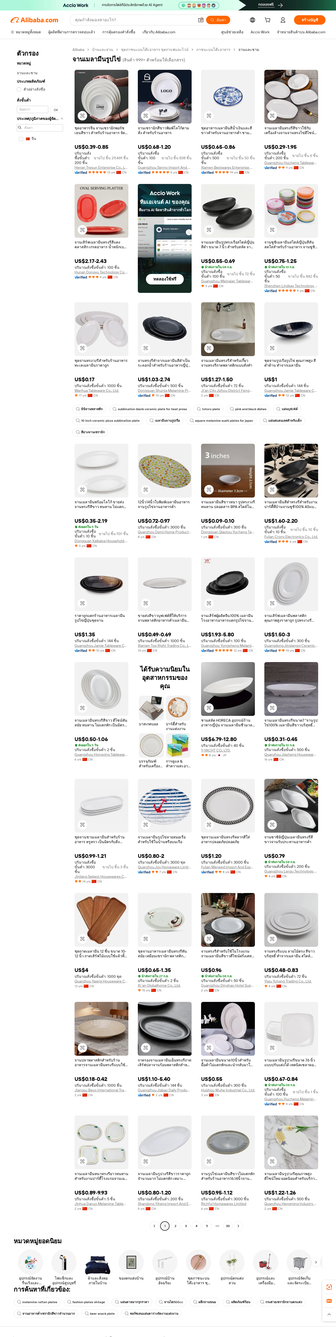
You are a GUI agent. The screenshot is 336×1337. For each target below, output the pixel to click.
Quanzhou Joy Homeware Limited (165, 867)
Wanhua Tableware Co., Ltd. (97, 390)
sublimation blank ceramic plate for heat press (150, 409)
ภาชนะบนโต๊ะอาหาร (213, 49)
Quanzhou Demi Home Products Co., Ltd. (165, 532)
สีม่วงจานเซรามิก (90, 432)
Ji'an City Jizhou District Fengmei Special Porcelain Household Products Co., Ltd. (228, 390)
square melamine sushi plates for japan (221, 421)
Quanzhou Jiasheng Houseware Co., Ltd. (291, 754)
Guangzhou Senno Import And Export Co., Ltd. (165, 167)
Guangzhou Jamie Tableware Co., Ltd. (291, 390)
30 (228, 1226)
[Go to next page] (238, 1226)
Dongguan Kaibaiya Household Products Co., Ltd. (101, 541)
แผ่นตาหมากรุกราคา (132, 1302)
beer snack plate (100, 1314)
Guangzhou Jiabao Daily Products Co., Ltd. (165, 1090)
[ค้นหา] (218, 20)
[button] (201, 20)
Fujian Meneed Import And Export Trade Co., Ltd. (228, 867)
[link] (329, 1287)
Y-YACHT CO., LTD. (215, 750)
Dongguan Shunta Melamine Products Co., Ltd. (165, 390)
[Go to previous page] (154, 1226)
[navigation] (40, 638)
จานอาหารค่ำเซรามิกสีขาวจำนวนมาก (46, 1314)
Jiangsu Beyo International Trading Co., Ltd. (101, 1090)
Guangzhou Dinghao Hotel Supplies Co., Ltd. (228, 985)
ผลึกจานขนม (204, 1302)
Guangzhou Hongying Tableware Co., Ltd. (101, 754)
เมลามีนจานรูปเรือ (165, 421)
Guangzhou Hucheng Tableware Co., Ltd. (291, 163)
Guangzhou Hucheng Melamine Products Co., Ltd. (291, 1099)
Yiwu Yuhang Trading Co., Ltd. (288, 981)
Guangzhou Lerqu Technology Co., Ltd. (291, 871)
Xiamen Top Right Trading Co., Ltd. (165, 645)
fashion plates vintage (86, 1302)
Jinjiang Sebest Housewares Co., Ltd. (101, 876)
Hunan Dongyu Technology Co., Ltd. (101, 272)
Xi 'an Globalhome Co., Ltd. (159, 985)
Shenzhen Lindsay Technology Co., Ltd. (291, 286)
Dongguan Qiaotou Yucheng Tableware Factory (228, 532)
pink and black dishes (248, 409)
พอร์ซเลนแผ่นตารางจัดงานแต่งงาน (151, 1314)
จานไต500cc (171, 1302)
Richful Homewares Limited (223, 1204)
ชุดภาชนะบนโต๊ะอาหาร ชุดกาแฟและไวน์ (154, 49)
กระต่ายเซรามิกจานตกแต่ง (281, 1302)
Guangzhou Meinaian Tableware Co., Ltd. (228, 281)
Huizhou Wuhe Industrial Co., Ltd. (228, 1090)
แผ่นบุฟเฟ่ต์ (287, 409)
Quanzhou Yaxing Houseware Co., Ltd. (101, 981)
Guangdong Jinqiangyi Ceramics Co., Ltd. (291, 645)
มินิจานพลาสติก (89, 409)
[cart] (268, 21)
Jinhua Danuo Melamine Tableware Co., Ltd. (101, 1204)
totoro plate (208, 409)
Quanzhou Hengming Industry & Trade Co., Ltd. (291, 1204)
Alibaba (78, 49)
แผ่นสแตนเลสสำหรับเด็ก (282, 421)
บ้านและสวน (102, 49)
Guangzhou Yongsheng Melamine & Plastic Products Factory (228, 645)
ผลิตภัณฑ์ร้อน (238, 1302)
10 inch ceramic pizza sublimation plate (108, 421)
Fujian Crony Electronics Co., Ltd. (291, 537)
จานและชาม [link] (248, 49)
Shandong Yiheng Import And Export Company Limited (165, 1204)
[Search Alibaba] (134, 20)
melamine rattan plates (37, 1302)
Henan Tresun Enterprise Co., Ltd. (101, 167)
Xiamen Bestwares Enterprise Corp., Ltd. (228, 167)
